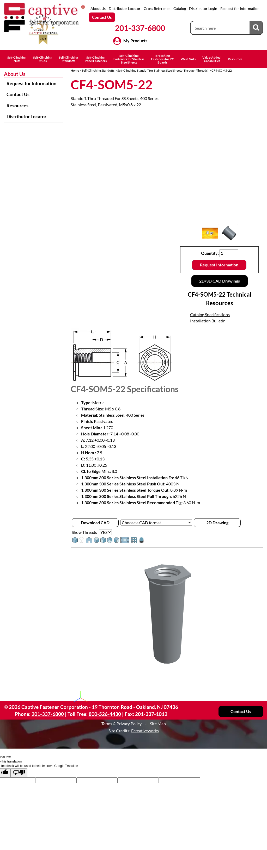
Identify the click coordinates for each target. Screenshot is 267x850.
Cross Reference (157, 8)
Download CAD (95, 522)
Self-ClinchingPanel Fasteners (96, 59)
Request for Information (239, 8)
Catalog (179, 8)
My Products (135, 40)
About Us (98, 8)
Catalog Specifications (210, 314)
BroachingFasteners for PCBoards (162, 59)
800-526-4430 (105, 714)
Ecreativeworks (145, 730)
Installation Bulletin (208, 320)
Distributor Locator (125, 8)
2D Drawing (217, 522)
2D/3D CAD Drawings (219, 280)
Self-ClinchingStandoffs (68, 59)
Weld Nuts (188, 59)
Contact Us (102, 17)
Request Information (219, 264)
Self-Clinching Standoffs (98, 70)
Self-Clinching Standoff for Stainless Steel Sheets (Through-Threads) (163, 70)
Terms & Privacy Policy (121, 723)
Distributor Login (203, 8)
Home (75, 70)
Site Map (158, 723)
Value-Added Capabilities (211, 59)
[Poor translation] (19, 772)
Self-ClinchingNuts (16, 59)
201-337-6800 (140, 28)
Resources (235, 59)
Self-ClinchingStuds (42, 59)
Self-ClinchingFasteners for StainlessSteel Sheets (128, 59)
